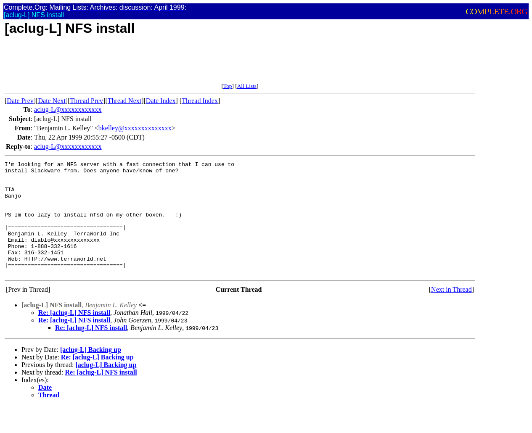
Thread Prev (86, 100)
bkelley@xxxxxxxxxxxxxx (135, 128)
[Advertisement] (158, 64)
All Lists (247, 86)
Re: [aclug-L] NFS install (74, 335)
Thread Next (124, 100)
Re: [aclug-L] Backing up (97, 379)
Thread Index (200, 100)
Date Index (161, 100)
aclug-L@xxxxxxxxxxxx (67, 109)
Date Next (52, 100)
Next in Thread (451, 312)
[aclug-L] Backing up (90, 372)
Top (227, 86)
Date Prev (20, 100)
